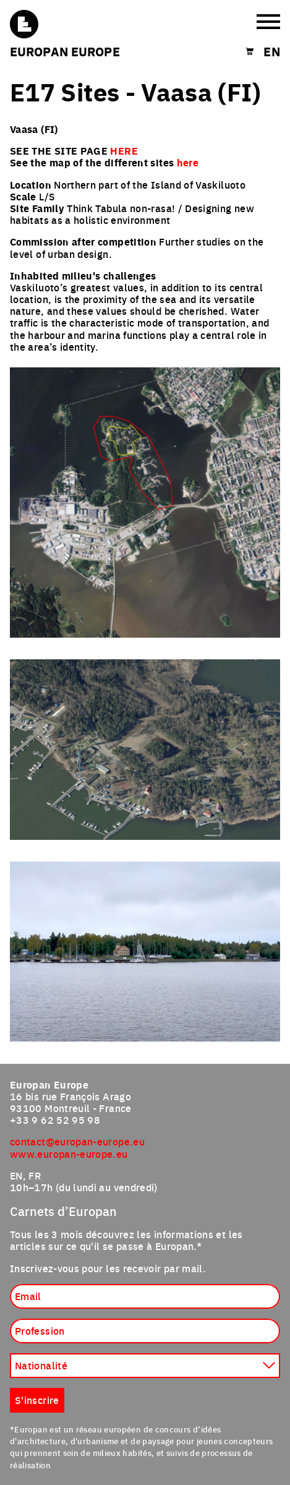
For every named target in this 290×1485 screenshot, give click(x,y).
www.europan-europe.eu (69, 1153)
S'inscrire (37, 1399)
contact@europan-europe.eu (77, 1141)
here (187, 162)
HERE (123, 150)
